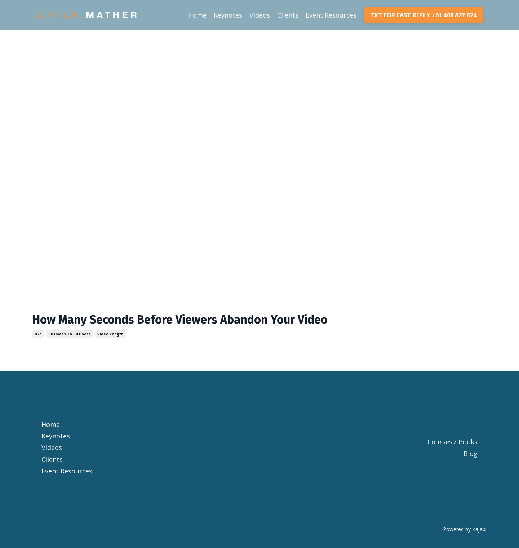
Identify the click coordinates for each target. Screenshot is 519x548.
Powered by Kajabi (465, 529)
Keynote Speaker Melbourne (259, 424)
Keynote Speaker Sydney (259, 412)
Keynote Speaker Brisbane (260, 401)
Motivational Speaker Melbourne (260, 459)
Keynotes (228, 15)
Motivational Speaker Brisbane (259, 436)
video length (110, 334)
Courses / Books (452, 441)
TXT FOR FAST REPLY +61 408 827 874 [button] (423, 15)
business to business (69, 334)
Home (197, 15)
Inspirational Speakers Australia (259, 506)
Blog (470, 453)
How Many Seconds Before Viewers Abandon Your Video (180, 319)
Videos (259, 15)
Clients (287, 15)
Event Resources (331, 15)
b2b (38, 334)
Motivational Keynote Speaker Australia (259, 482)
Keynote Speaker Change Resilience (259, 389)
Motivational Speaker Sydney (260, 447)
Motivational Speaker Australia (259, 471)
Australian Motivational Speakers (259, 494)
